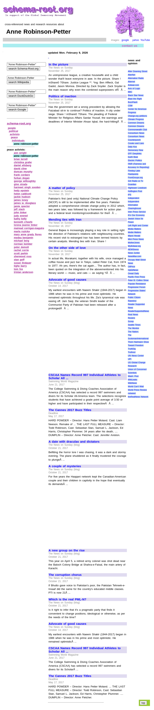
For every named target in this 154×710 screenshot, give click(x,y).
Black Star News (135, 95)
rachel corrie (21, 250)
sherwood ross (23, 256)
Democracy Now (135, 150)
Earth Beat (133, 157)
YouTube (145, 40)
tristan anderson (23, 272)
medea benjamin (23, 237)
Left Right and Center (138, 225)
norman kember (23, 244)
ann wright (20, 153)
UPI (129, 359)
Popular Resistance (137, 284)
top (143, 702)
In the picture (58, 64)
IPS (129, 195)
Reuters (131, 318)
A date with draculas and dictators (74, 441)
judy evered (21, 215)
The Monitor (133, 328)
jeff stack (19, 209)
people (12, 128)
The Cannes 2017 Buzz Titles (70, 410)
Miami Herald (134, 236)
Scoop (131, 321)
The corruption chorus (65, 574)
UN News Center (136, 356)
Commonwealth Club (137, 130)
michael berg (21, 240)
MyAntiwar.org (134, 246)
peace (14, 137)
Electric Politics (135, 160)
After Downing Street (137, 71)
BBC (130, 92)
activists (15, 134)
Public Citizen (134, 297)
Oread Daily (133, 273)
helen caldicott (22, 193)
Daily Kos (132, 147)
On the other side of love (67, 247)
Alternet (131, 82)
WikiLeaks (132, 380)
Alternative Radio (136, 78)
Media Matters (134, 229)
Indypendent (133, 201)
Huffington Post (135, 191)
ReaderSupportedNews (138, 311)
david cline (20, 168)
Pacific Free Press (136, 277)
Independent (133, 198)
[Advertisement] (83, 153)
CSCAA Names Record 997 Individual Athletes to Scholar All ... (85, 376)
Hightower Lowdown (137, 188)
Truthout (131, 352)
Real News (133, 314)
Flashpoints (133, 174)
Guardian (132, 184)
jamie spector (22, 206)
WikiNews (132, 383)
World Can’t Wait (136, 386)
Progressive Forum (136, 287)
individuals (18, 140)
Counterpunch (134, 140)
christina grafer (23, 162)
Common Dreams (136, 123)
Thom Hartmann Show (138, 342)
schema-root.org (19, 123)
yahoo (135, 40)
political (13, 131)
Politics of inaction (62, 96)
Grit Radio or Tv (135, 181)
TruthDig (132, 349)
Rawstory (132, 301)
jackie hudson (22, 196)
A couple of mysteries (65, 466)
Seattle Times (134, 325)
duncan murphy (23, 171)
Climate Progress (136, 119)
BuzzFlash (132, 102)
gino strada (20, 184)
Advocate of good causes (67, 279)
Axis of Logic (134, 88)
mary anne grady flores (28, 234)
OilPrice (131, 267)
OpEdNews (133, 270)
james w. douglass (25, 203)
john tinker (20, 212)
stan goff (19, 259)
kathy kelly (20, 218)
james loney (21, 200)
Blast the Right (135, 99)
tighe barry (20, 266)
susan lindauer (22, 263)
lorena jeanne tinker (26, 225)
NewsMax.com (134, 256)
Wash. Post (133, 376)
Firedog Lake (134, 171)
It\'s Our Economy (136, 215)
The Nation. (133, 332)
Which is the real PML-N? (67, 599)
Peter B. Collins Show (138, 280)
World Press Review (137, 390)
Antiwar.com (133, 85)
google (125, 40)
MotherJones (134, 243)
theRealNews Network (138, 397)
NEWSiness (133, 249)
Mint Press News (136, 239)
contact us (129, 45)
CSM (130, 106)
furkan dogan (22, 178)
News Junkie (134, 253)
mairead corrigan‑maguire (29, 228)
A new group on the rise (67, 550)
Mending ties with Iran (65, 219)
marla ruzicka (22, 231)
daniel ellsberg (22, 165)
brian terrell (21, 159)
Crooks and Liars (136, 143)
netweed (132, 393)
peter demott (21, 247)
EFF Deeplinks (134, 154)
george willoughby (25, 181)
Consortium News (136, 133)
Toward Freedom (135, 345)
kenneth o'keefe (23, 222)
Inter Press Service (137, 212)
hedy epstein (21, 190)
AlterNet (131, 75)
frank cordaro (22, 174)
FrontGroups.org (135, 177)
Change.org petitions (137, 116)
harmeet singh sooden (27, 187)
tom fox (18, 269)
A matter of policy (62, 188)
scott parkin (21, 253)
